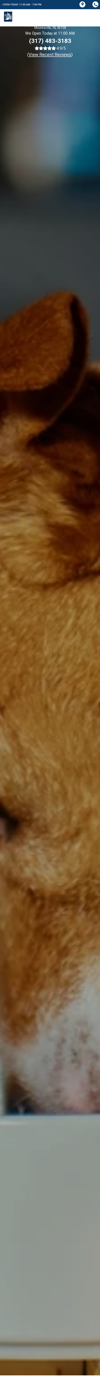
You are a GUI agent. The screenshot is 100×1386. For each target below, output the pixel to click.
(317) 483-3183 (50, 40)
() (50, 54)
